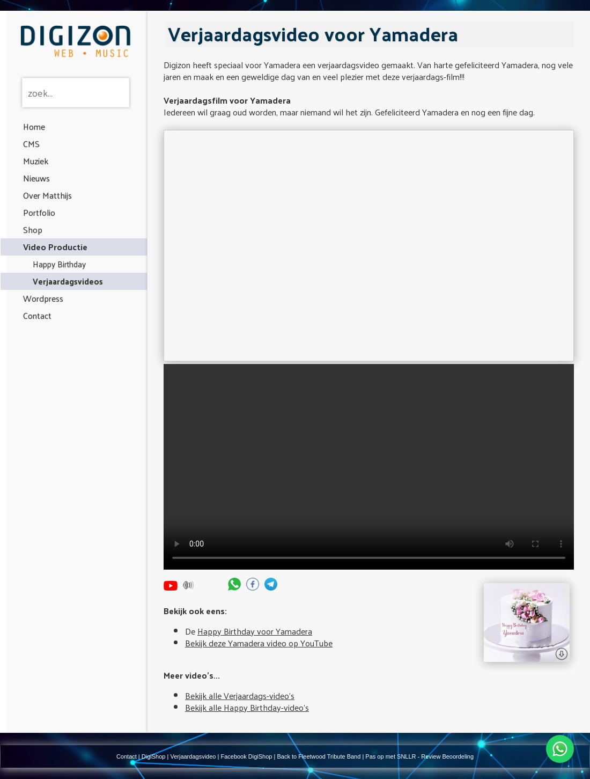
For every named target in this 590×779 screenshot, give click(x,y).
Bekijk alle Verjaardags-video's (239, 695)
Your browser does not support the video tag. (369, 467)
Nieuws (36, 178)
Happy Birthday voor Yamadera (254, 631)
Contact (37, 315)
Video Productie (55, 246)
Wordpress (43, 298)
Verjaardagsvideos (68, 281)
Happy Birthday (59, 264)
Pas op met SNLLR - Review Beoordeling (419, 756)
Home (34, 126)
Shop (32, 229)
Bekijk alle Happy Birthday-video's (247, 707)
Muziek (35, 161)
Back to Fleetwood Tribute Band (318, 756)
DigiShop (154, 756)
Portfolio (39, 212)
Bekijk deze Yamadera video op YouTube (259, 643)
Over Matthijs (47, 195)
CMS (31, 143)
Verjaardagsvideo (193, 756)
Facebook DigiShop (246, 756)
